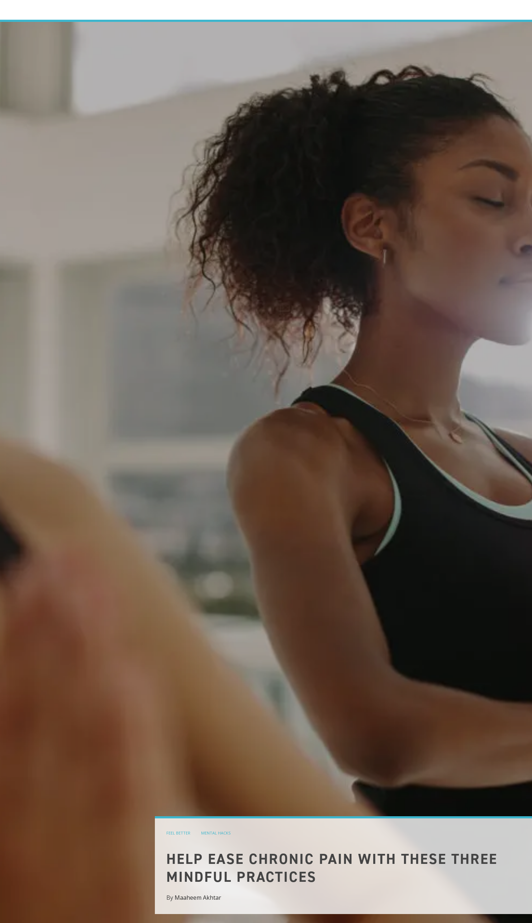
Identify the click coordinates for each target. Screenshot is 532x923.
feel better (178, 833)
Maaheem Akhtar (198, 898)
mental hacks (216, 833)
